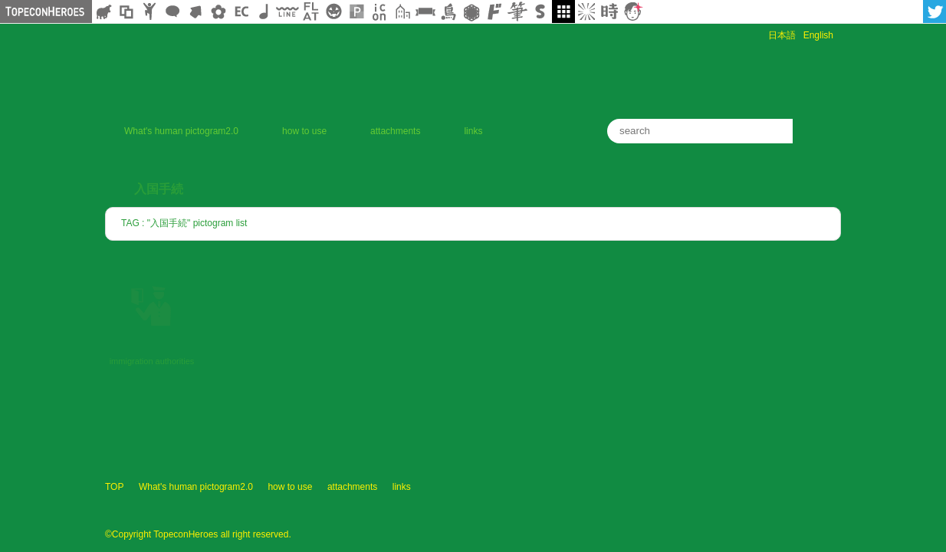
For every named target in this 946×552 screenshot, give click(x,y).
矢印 (195, 11)
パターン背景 (356, 11)
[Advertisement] (661, 75)
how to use (304, 131)
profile (722, 501)
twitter (934, 11)
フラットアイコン (310, 11)
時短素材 (609, 11)
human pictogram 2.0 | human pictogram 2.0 (284, 67)
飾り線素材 (287, 11)
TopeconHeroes (802, 501)
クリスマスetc (333, 11)
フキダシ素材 (172, 11)
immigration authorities (152, 361)
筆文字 (517, 11)
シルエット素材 (103, 11)
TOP (114, 486)
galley (563, 11)
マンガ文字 (494, 11)
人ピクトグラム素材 (149, 11)
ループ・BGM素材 (264, 11)
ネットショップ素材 (241, 11)
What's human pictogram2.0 (181, 131)
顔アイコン (632, 11)
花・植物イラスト (218, 11)
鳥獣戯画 (448, 11)
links (473, 131)
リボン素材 (425, 11)
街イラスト (402, 11)
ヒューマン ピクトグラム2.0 (634, 501)
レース (471, 11)
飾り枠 (126, 11)
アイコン (379, 11)
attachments (395, 131)
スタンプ (540, 11)
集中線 (586, 11)
